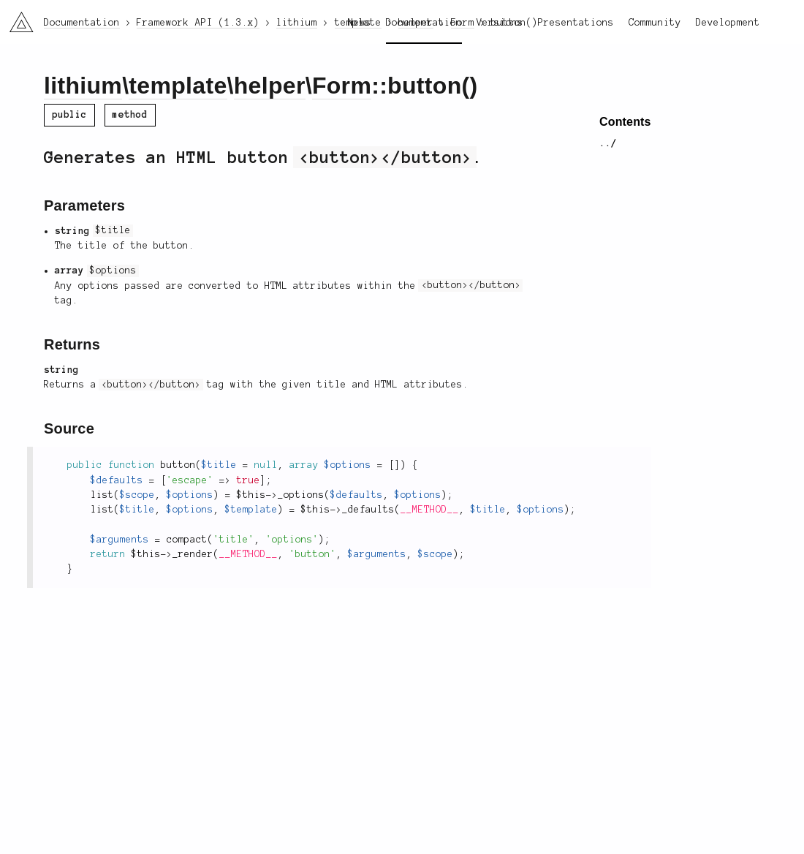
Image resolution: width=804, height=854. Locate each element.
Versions (500, 23)
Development (728, 23)
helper (270, 85)
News (359, 23)
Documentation (424, 23)
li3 (16, 17)
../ (608, 143)
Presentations (576, 23)
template (178, 85)
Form (341, 85)
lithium (83, 85)
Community (655, 23)
